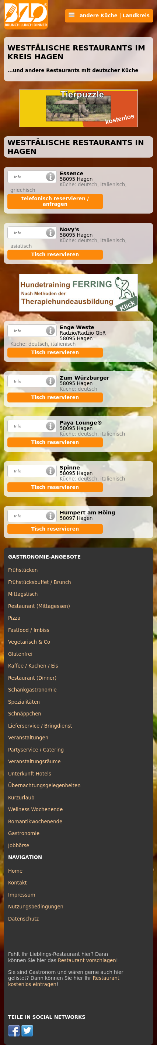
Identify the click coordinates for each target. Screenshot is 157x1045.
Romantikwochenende (35, 821)
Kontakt (17, 883)
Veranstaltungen (28, 737)
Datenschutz (23, 919)
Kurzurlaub (21, 798)
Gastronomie (23, 833)
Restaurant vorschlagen (87, 960)
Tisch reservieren (55, 254)
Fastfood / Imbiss (28, 630)
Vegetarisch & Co (29, 642)
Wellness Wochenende (35, 809)
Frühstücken (23, 570)
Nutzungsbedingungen (35, 906)
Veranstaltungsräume (34, 761)
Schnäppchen (24, 714)
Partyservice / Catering (36, 750)
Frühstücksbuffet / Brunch (39, 582)
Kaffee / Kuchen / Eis (33, 666)
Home (15, 871)
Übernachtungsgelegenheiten (44, 785)
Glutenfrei (20, 654)
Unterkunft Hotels (29, 774)
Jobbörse (18, 845)
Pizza (14, 618)
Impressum (21, 895)
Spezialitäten (24, 702)
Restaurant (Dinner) (32, 678)
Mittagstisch (23, 594)
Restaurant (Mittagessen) (39, 606)
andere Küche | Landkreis (109, 15)
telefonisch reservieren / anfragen (55, 201)
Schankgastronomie (32, 690)
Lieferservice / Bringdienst (40, 726)
